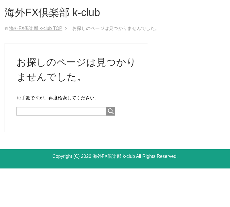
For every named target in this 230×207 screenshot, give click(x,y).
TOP (35, 28)
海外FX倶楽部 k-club (52, 12)
